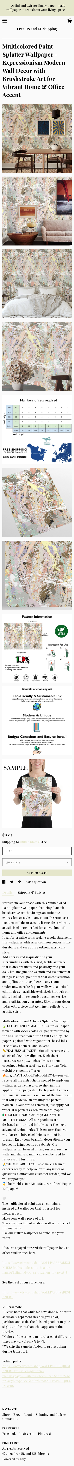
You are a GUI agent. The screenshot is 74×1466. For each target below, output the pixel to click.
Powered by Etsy (14, 1459)
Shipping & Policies (31, 892)
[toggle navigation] (4, 21)
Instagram (27, 1434)
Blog (17, 1414)
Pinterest (44, 1434)
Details (8, 892)
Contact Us (10, 1419)
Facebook (9, 1434)
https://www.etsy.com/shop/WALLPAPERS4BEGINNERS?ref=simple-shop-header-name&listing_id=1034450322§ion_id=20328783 (36, 1267)
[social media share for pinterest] (20, 882)
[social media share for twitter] (12, 882)
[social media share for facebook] (4, 882)
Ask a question (36, 882)
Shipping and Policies (51, 1414)
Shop (6, 1414)
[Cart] (69, 22)
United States (29, 842)
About (28, 1414)
